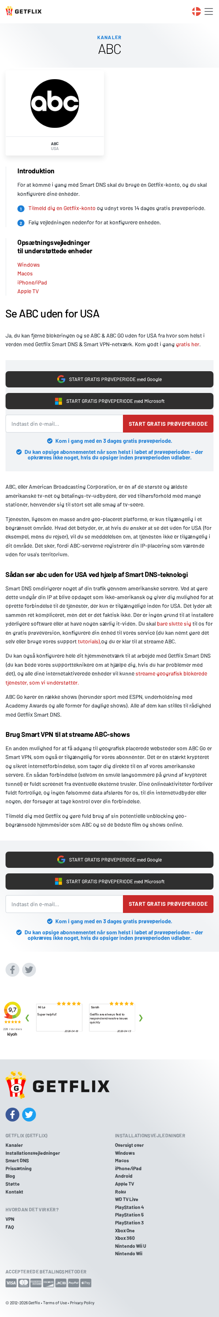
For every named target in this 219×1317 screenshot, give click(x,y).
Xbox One (125, 1230)
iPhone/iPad (32, 282)
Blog (10, 1175)
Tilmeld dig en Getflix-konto (62, 208)
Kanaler (14, 1145)
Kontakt (14, 1191)
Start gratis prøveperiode (168, 423)
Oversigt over (129, 1145)
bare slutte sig (174, 623)
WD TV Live (126, 1199)
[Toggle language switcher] (196, 11)
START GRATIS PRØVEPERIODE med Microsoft (110, 401)
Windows (28, 264)
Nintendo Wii (128, 1253)
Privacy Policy (82, 1302)
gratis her (187, 344)
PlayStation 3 (129, 1222)
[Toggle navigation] (208, 11)
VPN (10, 1219)
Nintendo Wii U (130, 1246)
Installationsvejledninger (33, 1153)
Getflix (34, 1302)
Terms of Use (55, 1302)
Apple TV (28, 291)
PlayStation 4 (129, 1207)
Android (123, 1175)
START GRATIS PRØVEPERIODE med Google (109, 379)
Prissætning (19, 1168)
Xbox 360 (125, 1238)
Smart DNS (17, 1160)
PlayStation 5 (129, 1214)
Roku (120, 1191)
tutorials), (89, 641)
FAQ (10, 1227)
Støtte (13, 1183)
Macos (25, 273)
